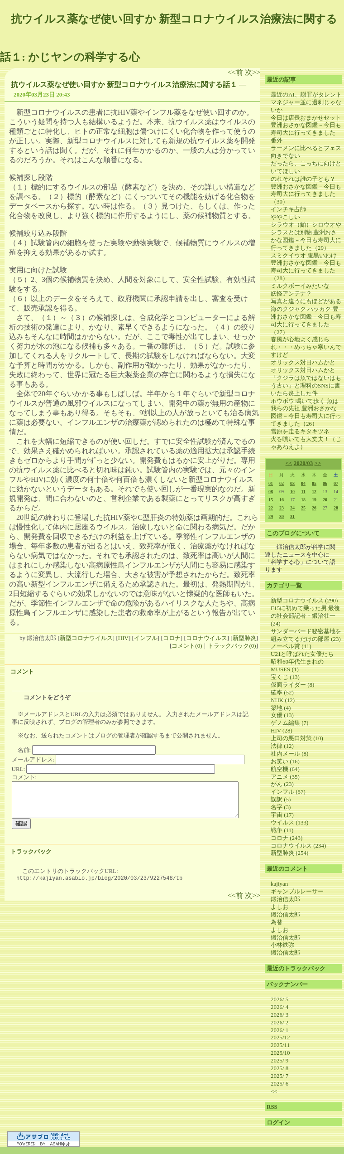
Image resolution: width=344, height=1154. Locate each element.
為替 (276, 922)
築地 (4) (281, 707)
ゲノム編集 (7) (289, 722)
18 (303, 499)
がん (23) (282, 784)
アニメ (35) (285, 776)
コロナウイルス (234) (298, 845)
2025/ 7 (279, 1075)
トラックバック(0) (232, 645)
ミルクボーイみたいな (300, 285)
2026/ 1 (279, 1030)
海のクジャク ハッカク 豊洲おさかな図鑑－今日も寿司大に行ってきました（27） (306, 320)
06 (325, 483)
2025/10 (280, 1052)
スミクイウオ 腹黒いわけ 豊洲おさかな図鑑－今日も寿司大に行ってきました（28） (306, 267)
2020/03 (303, 463)
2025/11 (280, 1045)
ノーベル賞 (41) (291, 646)
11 (303, 491)
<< (289, 463)
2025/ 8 (279, 1068)
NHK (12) (283, 700)
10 (292, 491)
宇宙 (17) (282, 814)
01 (270, 483)
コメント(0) (187, 645)
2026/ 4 (279, 1007)
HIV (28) (281, 730)
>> (318, 463)
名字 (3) (281, 807)
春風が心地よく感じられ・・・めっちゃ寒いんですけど (306, 347)
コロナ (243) (286, 837)
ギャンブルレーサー (297, 891)
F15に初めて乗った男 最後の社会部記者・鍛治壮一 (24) (305, 616)
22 (270, 507)
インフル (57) (288, 791)
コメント (22, 671)
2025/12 (280, 1037)
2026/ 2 (279, 1022)
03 (292, 483)
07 (336, 483)
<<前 (236, 72)
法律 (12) (282, 745)
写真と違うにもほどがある (306, 301)
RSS (272, 1106)
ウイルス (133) (289, 822)
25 (303, 507)
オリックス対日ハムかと (303, 362)
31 (292, 516)
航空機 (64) (285, 769)
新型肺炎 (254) (289, 852)
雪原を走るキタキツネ (300, 431)
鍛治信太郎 (285, 899)
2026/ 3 (279, 1014)
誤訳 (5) (281, 799)
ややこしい (285, 216)
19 (314, 499)
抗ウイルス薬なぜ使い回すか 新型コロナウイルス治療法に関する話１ (124, 84)
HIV (123, 638)
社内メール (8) (289, 753)
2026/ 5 (279, 999)
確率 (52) (282, 692)
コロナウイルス (206, 638)
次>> (252, 72)
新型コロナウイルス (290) (304, 600)
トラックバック (31, 851)
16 (281, 499)
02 (281, 483)
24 (292, 507)
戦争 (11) (282, 830)
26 (314, 507)
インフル (146, 638)
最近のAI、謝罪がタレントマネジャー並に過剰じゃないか (306, 102)
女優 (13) (282, 715)
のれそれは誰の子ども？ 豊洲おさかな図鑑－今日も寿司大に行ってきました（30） (306, 190)
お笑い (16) (285, 761)
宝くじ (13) (285, 677)
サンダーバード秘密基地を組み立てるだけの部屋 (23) (306, 635)
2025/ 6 (279, 1083)
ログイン (278, 1122)
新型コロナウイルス (86, 638)
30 (281, 516)
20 (325, 499)
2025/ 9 (279, 1060)
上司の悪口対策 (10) (297, 738)
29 (270, 516)
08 (270, 491)
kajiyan (279, 883)
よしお (279, 906)
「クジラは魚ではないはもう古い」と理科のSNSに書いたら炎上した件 (306, 385)
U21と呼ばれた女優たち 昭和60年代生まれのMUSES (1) (305, 661)
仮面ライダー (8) (292, 684)
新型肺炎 (244, 638)
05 (314, 483)
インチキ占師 (288, 209)
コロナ (172, 638)
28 (336, 507)
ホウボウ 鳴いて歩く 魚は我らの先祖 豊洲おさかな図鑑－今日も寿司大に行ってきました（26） (306, 412)
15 (270, 499)
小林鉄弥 (282, 944)
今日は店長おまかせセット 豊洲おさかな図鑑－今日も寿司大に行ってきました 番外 (306, 129)
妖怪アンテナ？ (291, 293)
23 (281, 507)
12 (314, 491)
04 (303, 483)
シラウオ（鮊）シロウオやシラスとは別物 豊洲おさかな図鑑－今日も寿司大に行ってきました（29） (306, 236)
